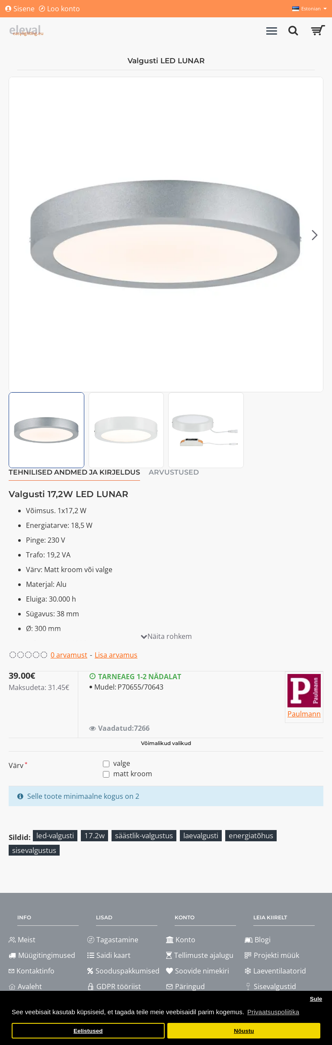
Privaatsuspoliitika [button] (273, 1012)
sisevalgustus (34, 850)
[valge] (106, 764)
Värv (16, 765)
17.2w (94, 835)
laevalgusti (200, 835)
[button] (314, 234)
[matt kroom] (106, 774)
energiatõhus (251, 835)
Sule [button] (316, 999)
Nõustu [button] (244, 1031)
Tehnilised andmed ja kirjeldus (74, 472)
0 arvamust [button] (69, 655)
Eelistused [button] (88, 1031)
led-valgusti (55, 835)
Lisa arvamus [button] (116, 655)
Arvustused (174, 472)
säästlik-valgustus (144, 835)
